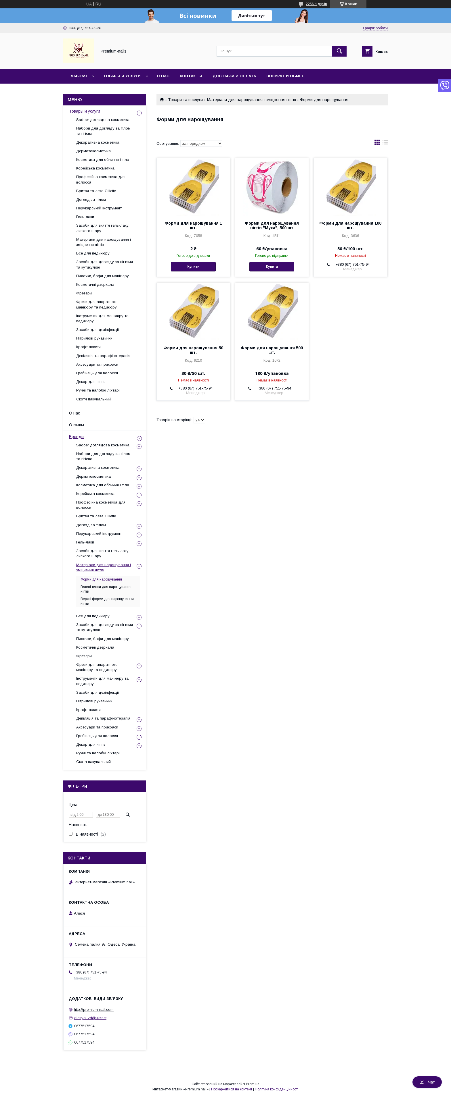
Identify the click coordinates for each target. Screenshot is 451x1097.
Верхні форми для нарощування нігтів (107, 601)
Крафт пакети (88, 347)
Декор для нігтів (91, 381)
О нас (163, 76)
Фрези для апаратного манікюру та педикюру (97, 304)
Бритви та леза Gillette (96, 191)
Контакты (191, 76)
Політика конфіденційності (277, 1089)
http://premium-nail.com (94, 1009)
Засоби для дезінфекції (97, 329)
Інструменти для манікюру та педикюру (102, 318)
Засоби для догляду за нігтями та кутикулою (104, 264)
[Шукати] (339, 51)
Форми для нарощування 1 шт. (193, 225)
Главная (77, 76)
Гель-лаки (85, 217)
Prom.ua (252, 1084)
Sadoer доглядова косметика (102, 119)
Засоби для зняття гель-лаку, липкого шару (102, 228)
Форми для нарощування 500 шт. (272, 350)
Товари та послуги (185, 99)
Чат (427, 1082)
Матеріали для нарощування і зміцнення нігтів (251, 99)
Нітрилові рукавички (94, 338)
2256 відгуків (316, 4)
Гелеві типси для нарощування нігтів (106, 589)
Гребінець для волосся (97, 373)
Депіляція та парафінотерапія (103, 356)
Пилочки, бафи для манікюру (102, 276)
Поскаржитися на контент (231, 1089)
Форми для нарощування (101, 579)
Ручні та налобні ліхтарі (98, 390)
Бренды (76, 436)
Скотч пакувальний (93, 399)
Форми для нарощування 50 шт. (193, 350)
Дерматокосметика (93, 151)
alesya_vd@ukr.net (90, 1018)
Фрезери (84, 293)
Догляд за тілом (91, 199)
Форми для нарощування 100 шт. (350, 225)
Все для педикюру (93, 253)
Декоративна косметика (97, 142)
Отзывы (76, 425)
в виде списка (385, 144)
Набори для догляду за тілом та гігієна (103, 131)
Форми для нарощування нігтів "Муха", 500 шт (272, 225)
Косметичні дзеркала (95, 284)
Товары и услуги (122, 76)
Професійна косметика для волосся (100, 179)
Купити (193, 267)
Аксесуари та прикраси (97, 364)
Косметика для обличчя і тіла (102, 159)
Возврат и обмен (285, 76)
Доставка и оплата (234, 76)
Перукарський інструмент (99, 208)
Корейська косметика (95, 168)
